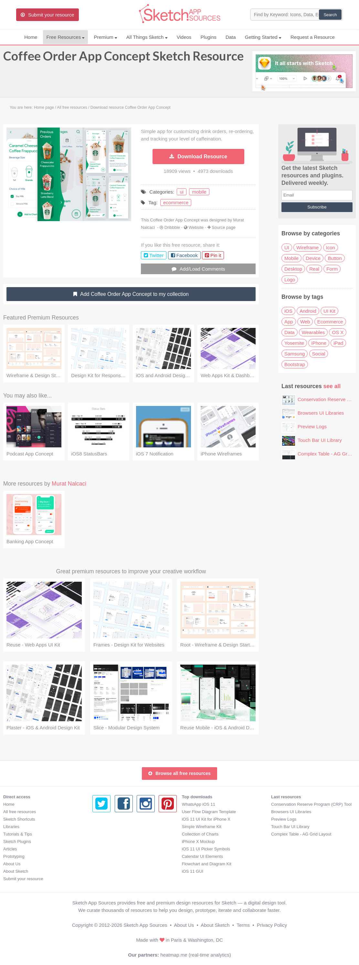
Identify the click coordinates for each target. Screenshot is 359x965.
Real (314, 269)
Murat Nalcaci (69, 483)
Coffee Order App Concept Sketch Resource (123, 58)
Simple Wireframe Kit (112, 826)
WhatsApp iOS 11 (109, 804)
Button (335, 258)
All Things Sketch (147, 37)
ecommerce (175, 202)
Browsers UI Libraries (321, 413)
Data (231, 37)
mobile (199, 192)
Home (30, 37)
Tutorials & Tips (17, 834)
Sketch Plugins (17, 841)
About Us (11, 863)
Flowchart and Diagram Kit (117, 863)
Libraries (11, 826)
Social (318, 353)
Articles (10, 849)
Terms (243, 925)
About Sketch (15, 871)
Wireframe (307, 247)
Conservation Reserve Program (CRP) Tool (222, 804)
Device (313, 258)
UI (286, 247)
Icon (330, 247)
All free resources (19, 811)
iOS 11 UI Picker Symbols (116, 849)
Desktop (293, 269)
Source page (224, 227)
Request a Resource (312, 37)
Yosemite (294, 343)
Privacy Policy (272, 925)
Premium (105, 37)
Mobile (291, 258)
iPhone (318, 343)
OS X (337, 332)
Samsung (294, 353)
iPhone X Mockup (108, 841)
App (288, 321)
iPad (338, 343)
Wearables (313, 332)
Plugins (208, 37)
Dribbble (172, 227)
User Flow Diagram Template (119, 811)
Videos (184, 37)
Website (196, 227)
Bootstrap (294, 364)
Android (308, 311)
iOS (288, 311)
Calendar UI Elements (112, 856)
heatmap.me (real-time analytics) (195, 955)
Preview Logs (312, 426)
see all (332, 386)
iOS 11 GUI (103, 871)
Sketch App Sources (145, 925)
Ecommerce (330, 321)
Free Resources (65, 37)
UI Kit (329, 311)
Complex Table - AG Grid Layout (212, 834)
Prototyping (14, 856)
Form (332, 269)
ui (182, 192)
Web (305, 321)
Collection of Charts (110, 834)
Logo (289, 279)
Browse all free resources (179, 773)
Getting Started (263, 37)
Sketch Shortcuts (19, 819)
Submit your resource (23, 878)
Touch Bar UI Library (320, 440)
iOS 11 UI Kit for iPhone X (116, 819)
